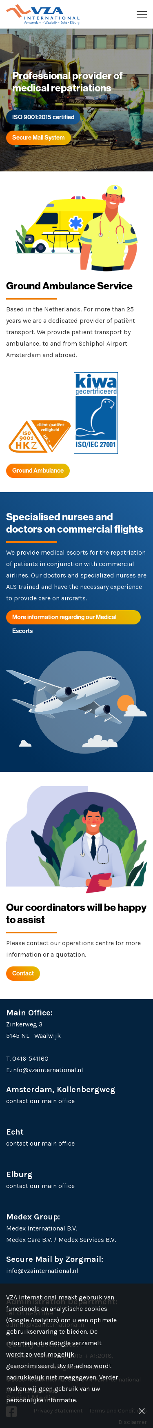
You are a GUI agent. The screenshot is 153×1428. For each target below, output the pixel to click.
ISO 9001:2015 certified (43, 117)
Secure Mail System (38, 137)
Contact (23, 973)
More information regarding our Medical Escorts (64, 618)
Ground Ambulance (38, 470)
